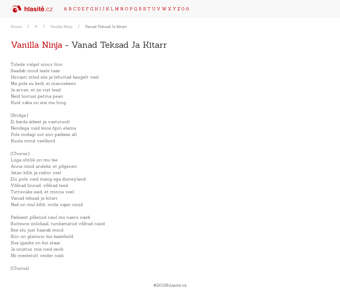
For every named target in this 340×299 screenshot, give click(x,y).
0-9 (185, 8)
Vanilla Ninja (61, 26)
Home (16, 26)
